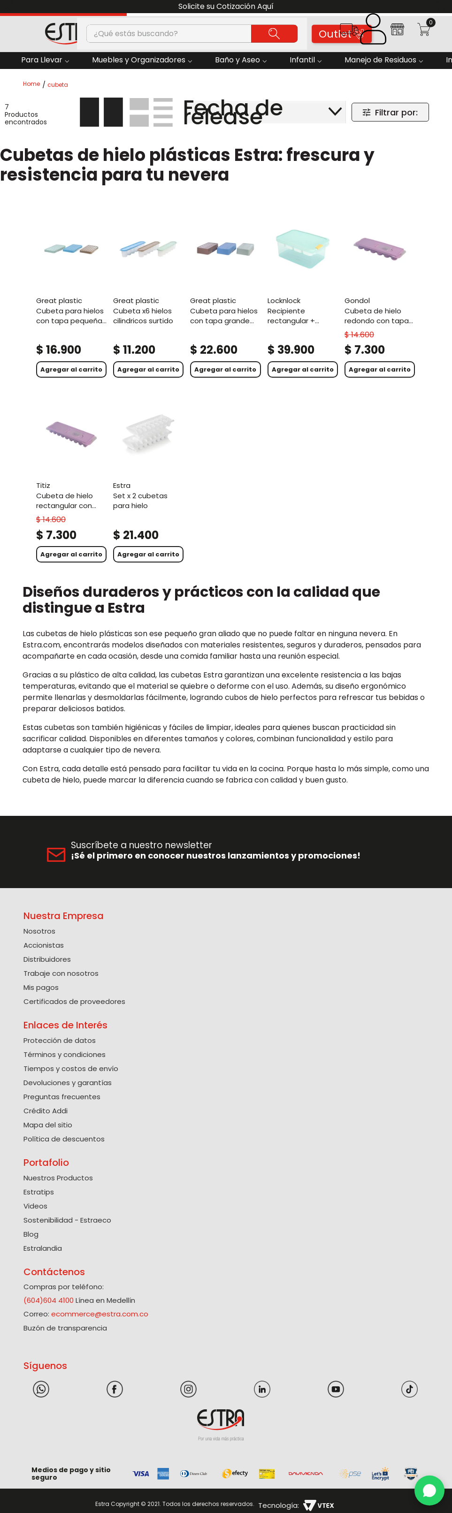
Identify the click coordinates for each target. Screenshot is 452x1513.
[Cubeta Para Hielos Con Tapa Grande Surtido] (225, 296)
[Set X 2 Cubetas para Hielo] (148, 481)
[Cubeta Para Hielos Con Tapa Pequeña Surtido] (71, 296)
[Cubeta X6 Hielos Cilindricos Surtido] (148, 296)
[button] (349, 32)
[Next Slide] (441, 6)
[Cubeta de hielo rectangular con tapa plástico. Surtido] (71, 481)
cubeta (57, 85)
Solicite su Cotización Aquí (226, 6)
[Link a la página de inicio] (34, 85)
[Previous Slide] (10, 6)
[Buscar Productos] (274, 33)
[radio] (101, 112)
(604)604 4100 (48, 1300)
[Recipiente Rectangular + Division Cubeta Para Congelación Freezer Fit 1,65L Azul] (303, 296)
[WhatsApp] (429, 1490)
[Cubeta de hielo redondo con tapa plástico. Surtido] (380, 296)
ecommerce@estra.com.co (99, 1314)
